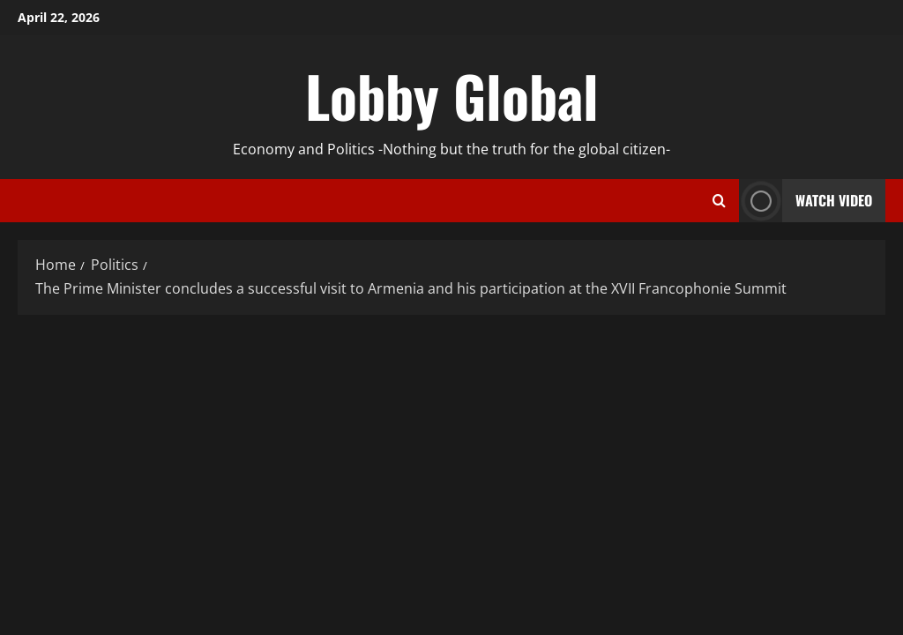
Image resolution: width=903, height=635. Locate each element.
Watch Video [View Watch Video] (805, 200)
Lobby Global (452, 95)
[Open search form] (719, 201)
